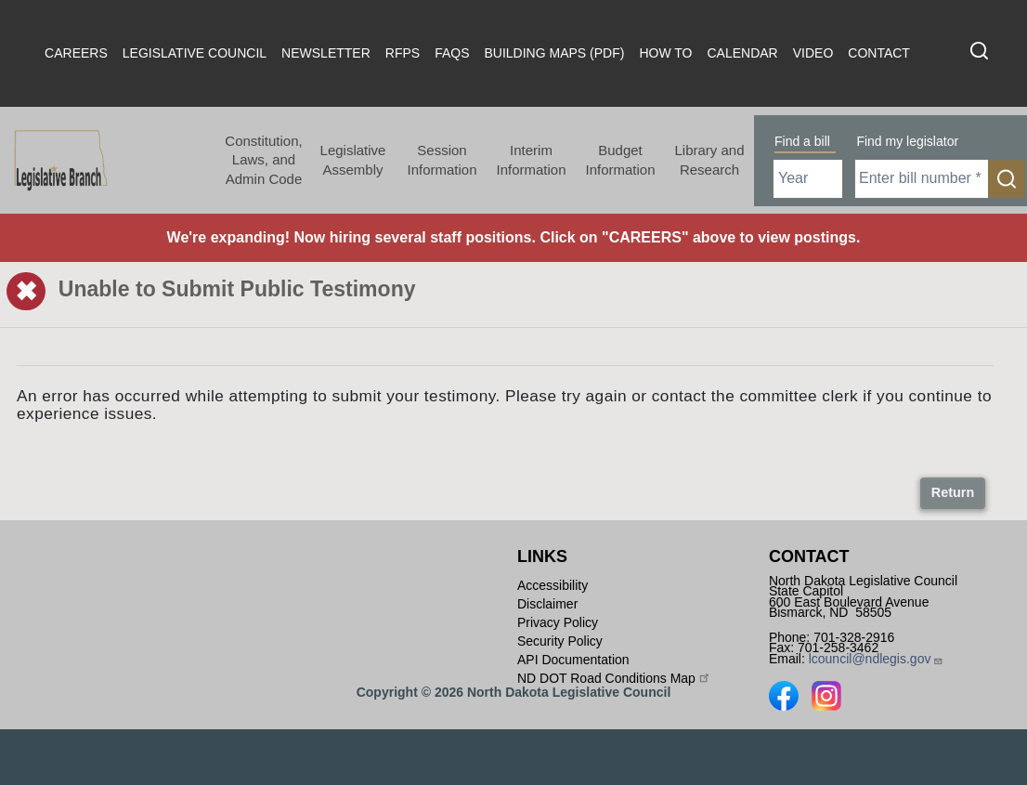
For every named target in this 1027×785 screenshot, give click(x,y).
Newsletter (325, 53)
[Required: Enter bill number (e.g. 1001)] (921, 179)
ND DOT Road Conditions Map (614, 677)
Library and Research (709, 159)
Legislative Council (194, 53)
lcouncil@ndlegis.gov (876, 658)
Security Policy (560, 641)
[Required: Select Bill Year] (808, 179)
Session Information (441, 159)
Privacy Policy (557, 622)
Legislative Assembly (353, 159)
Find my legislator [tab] (907, 141)
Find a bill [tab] (802, 141)
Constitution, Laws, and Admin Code (263, 160)
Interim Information (531, 159)
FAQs (452, 53)
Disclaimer (547, 603)
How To (665, 53)
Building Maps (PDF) (555, 53)
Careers (76, 53)
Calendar (742, 53)
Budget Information (620, 159)
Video (813, 53)
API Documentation (573, 659)
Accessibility (552, 585)
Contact (879, 53)
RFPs (402, 53)
